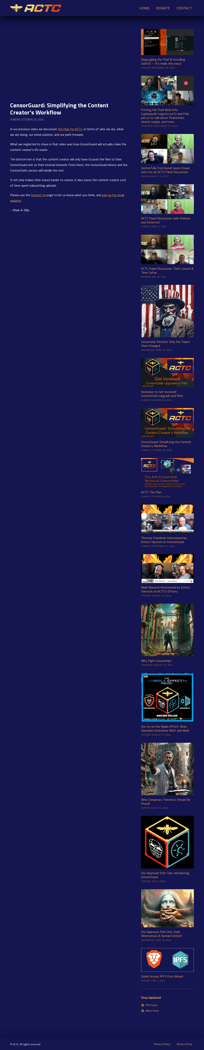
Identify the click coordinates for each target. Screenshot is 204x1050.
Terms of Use (184, 1044)
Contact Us (38, 195)
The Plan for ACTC (69, 129)
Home (144, 8)
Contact (184, 8)
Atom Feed (150, 1011)
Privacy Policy (162, 1044)
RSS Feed (149, 1005)
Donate (163, 8)
